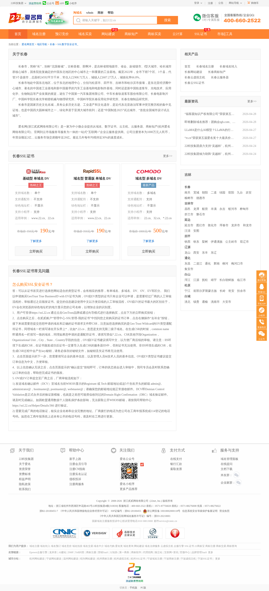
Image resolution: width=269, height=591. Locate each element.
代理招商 (148, 552)
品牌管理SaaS (199, 552)
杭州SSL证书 (138, 558)
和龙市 (247, 225)
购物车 (255, 2)
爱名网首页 (28, 44)
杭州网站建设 (37, 558)
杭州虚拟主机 (121, 558)
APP (59, 3)
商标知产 (131, 34)
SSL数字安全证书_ (67, 44)
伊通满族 (217, 241)
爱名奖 (119, 546)
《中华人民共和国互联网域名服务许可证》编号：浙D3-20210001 (135, 516)
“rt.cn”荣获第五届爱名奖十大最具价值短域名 (210, 138)
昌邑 (187, 209)
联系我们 (25, 489)
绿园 (222, 192)
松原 (187, 285)
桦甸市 (244, 209)
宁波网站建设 (53, 558)
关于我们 (26, 450)
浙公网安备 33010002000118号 (162, 510)
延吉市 (189, 225)
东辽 (214, 252)
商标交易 (221, 546)
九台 (240, 192)
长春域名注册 (205, 66)
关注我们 (126, 450)
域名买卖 (85, 34)
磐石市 (200, 214)
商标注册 (210, 546)
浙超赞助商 (35, 3)
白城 (187, 296)
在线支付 (176, 459)
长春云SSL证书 (194, 82)
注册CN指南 (77, 469)
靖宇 (214, 280)
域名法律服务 (152, 546)
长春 (52, 44)
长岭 (222, 290)
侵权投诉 (75, 479)
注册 (210, 3)
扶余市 (241, 290)
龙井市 (235, 225)
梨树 (205, 241)
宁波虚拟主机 (188, 558)
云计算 (178, 34)
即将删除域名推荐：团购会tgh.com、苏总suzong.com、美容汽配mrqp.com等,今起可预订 (210, 122)
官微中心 (185, 552)
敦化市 (212, 225)
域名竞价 (67, 546)
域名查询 (128, 546)
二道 (214, 192)
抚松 (205, 280)
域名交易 (88, 546)
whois (89, 12)
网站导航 (234, 2)
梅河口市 (237, 263)
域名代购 (109, 546)
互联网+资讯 (171, 552)
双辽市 (244, 241)
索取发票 (176, 469)
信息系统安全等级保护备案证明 (200, 510)
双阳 (231, 192)
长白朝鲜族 (226, 280)
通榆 (205, 301)
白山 (187, 274)
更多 (210, 552)
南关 (187, 192)
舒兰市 (189, 214)
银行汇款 (176, 464)
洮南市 (215, 301)
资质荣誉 (25, 469)
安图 (196, 230)
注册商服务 (76, 484)
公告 (220, 2)
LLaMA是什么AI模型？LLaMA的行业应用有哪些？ (210, 130)
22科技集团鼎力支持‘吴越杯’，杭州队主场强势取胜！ (210, 145)
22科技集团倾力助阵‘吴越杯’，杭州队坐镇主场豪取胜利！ (210, 153)
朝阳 (205, 192)
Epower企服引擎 (38, 552)
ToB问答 (79, 552)
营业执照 (224, 510)
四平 (187, 236)
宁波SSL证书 (205, 558)
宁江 (187, 290)
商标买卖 (154, 34)
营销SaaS (103, 552)
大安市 (226, 301)
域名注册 (39, 34)
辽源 (187, 247)
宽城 (196, 192)
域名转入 (45, 546)
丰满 (214, 209)
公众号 (48, 3)
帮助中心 (76, 450)
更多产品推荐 (128, 489)
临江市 (241, 280)
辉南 (217, 263)
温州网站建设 (70, 558)
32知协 (113, 552)
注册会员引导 (78, 464)
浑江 (187, 280)
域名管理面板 (229, 459)
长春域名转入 (228, 66)
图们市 (200, 225)
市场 (220, 34)
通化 (187, 258)
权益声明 (25, 479)
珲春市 (224, 225)
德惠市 (200, 198)
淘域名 (77, 12)
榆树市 (189, 198)
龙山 (187, 252)
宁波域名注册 (154, 558)
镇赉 (196, 301)
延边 (187, 219)
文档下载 (226, 469)
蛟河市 (232, 209)
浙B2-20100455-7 (49, 510)
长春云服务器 (220, 77)
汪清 (187, 230)
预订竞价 (62, 34)
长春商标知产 (217, 72)
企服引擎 (179, 546)
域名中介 (99, 546)
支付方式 (177, 450)
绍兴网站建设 (87, 558)
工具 (229, 34)
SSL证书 (200, 34)
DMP (70, 552)
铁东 (196, 241)
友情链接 (13, 552)
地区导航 (42, 44)
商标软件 (136, 552)
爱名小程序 (127, 484)
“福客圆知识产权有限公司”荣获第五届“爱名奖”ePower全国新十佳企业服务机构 (210, 114)
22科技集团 (17, 3)
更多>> (167, 156)
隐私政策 (25, 484)
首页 (18, 34)
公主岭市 (231, 241)
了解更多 (36, 241)
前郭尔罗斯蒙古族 (205, 290)
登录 (196, 2)
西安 (196, 252)
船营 (205, 209)
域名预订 (56, 546)
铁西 (187, 241)
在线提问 (226, 464)
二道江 (197, 263)
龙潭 (196, 209)
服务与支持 (229, 450)
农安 (249, 192)
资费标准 (25, 474)
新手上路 (75, 459)
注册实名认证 (78, 474)
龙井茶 (53, 552)
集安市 (189, 269)
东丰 (205, 252)
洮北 (187, 301)
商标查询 (232, 546)
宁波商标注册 (171, 558)
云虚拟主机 (167, 546)
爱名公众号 (127, 459)
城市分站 (13, 558)
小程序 (71, 3)
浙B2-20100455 (133, 510)
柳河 (225, 263)
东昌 (187, 263)
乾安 (231, 290)
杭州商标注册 (104, 558)
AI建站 (62, 552)
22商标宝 (200, 546)
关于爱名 (25, 464)
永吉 (222, 209)
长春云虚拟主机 (195, 77)
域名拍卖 (77, 546)
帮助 (110, 12)
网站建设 (108, 34)
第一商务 (124, 552)
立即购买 (36, 251)
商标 (100, 12)
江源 (196, 280)
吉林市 (189, 203)
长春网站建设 (193, 72)
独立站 (158, 552)
